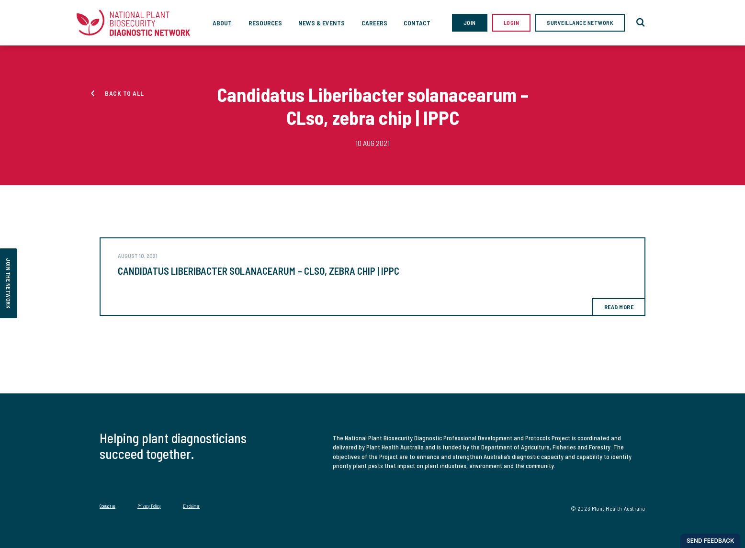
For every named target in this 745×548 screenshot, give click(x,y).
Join (469, 22)
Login (511, 22)
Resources (265, 23)
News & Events (321, 23)
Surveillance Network (580, 22)
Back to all (124, 93)
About (222, 23)
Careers (374, 23)
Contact (417, 23)
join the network (8, 283)
